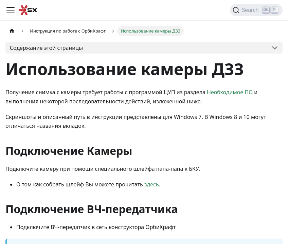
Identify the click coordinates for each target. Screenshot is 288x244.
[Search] (256, 10)
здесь (151, 184)
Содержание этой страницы (46, 48)
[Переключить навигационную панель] (10, 10)
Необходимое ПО (230, 92)
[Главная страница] (11, 31)
